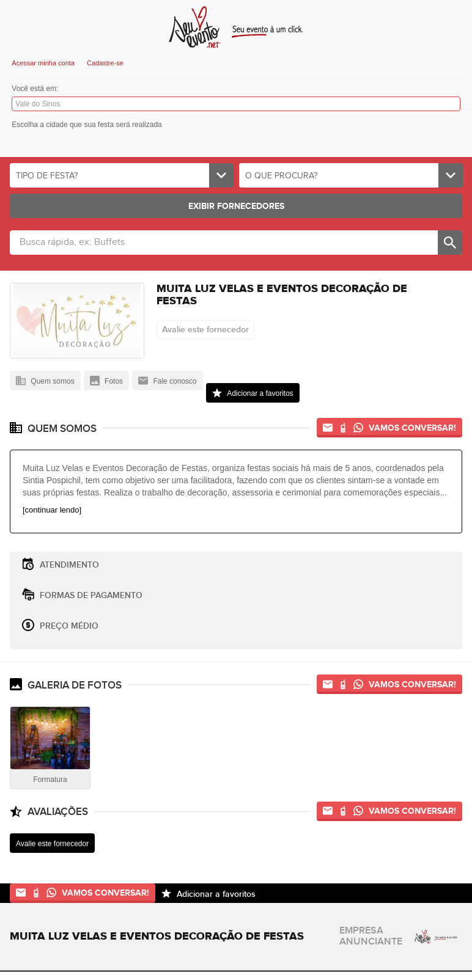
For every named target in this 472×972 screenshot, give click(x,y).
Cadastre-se (105, 63)
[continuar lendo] (52, 509)
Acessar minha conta (43, 63)
